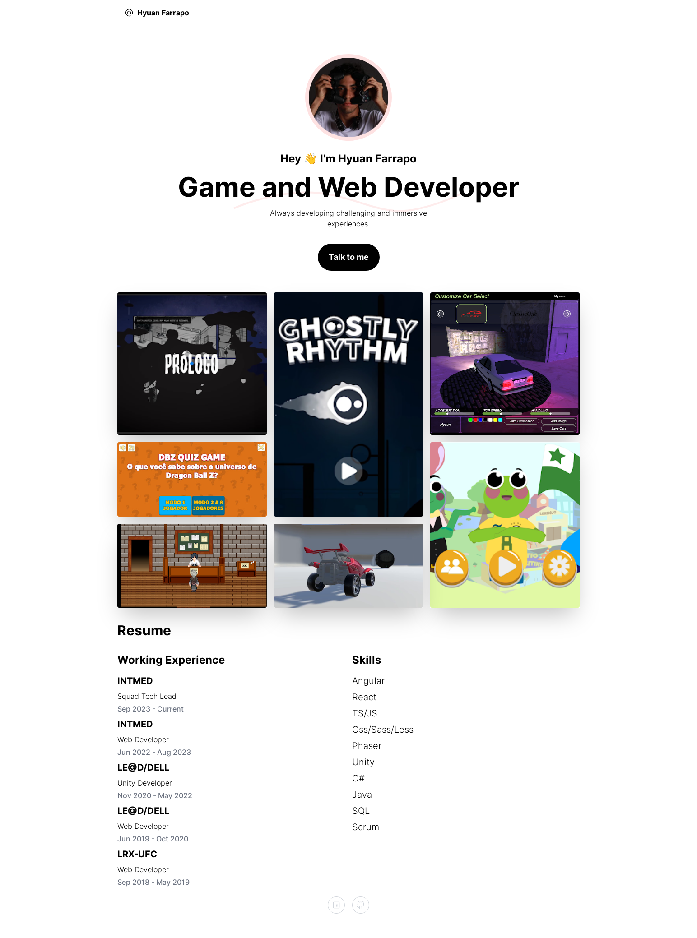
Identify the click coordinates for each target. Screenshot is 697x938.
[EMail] (129, 12)
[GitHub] (360, 905)
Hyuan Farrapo (163, 12)
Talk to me (349, 257)
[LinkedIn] (336, 905)
